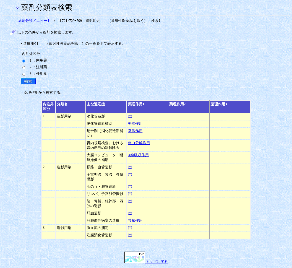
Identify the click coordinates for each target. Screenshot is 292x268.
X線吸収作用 (138, 155)
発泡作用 (135, 123)
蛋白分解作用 (139, 143)
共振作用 (135, 220)
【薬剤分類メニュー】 (32, 21)
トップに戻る (146, 262)
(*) (130, 116)
